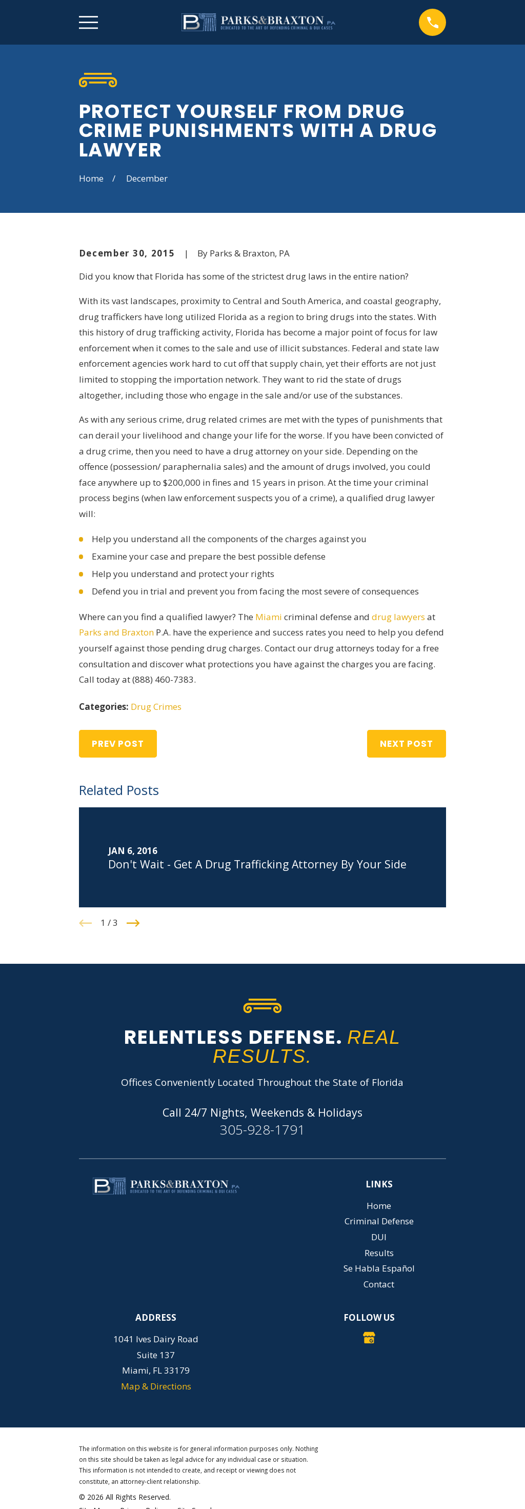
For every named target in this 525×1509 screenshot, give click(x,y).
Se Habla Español (379, 1268)
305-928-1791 (262, 1129)
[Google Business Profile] (369, 1338)
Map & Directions (156, 1386)
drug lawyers (398, 617)
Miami (268, 617)
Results (379, 1253)
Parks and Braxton (116, 632)
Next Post (406, 744)
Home (379, 1206)
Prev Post (118, 744)
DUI (379, 1237)
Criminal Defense (379, 1221)
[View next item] (133, 923)
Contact (379, 1284)
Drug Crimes (156, 706)
